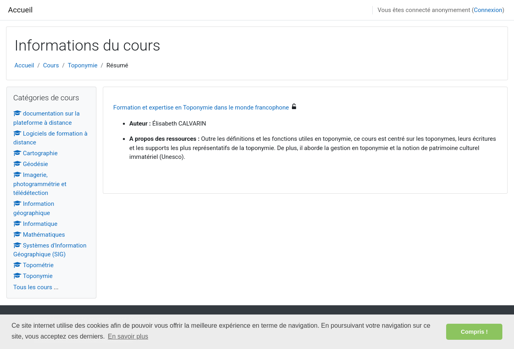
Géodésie (30, 164)
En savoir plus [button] (128, 336)
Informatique (35, 223)
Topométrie (33, 265)
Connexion (488, 10)
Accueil (20, 10)
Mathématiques (39, 234)
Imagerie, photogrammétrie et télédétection (39, 184)
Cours (51, 65)
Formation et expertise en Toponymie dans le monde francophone (201, 107)
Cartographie (35, 153)
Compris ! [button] (474, 332)
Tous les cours (32, 287)
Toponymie (83, 65)
